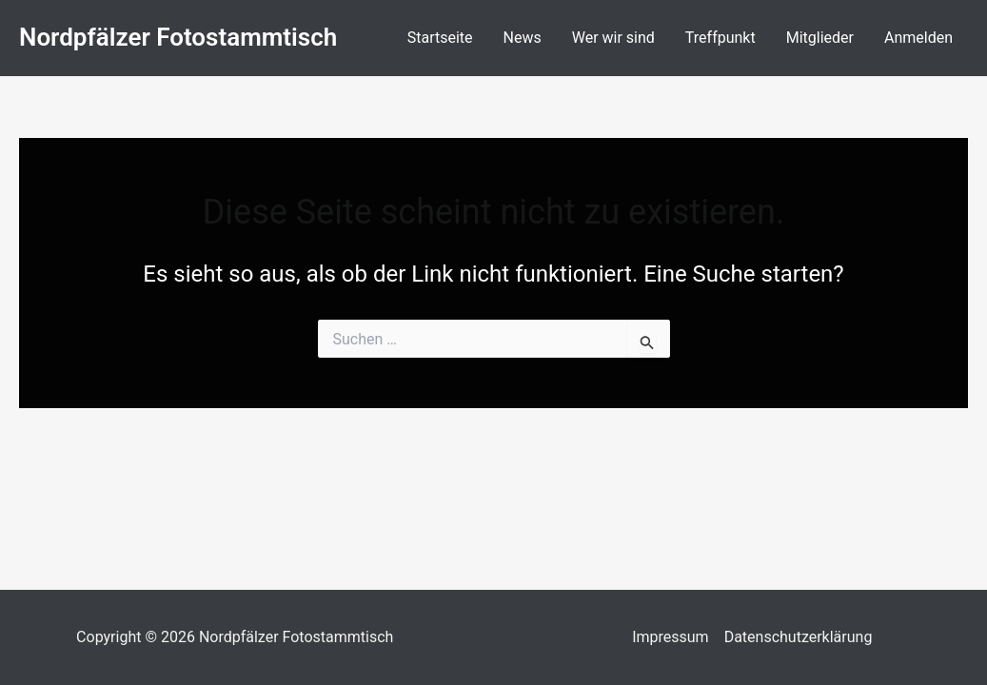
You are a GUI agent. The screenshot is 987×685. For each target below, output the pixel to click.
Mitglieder (820, 38)
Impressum (670, 637)
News (522, 38)
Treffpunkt (720, 38)
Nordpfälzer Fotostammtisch (178, 37)
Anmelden (918, 38)
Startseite (440, 38)
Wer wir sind (613, 38)
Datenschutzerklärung (798, 637)
